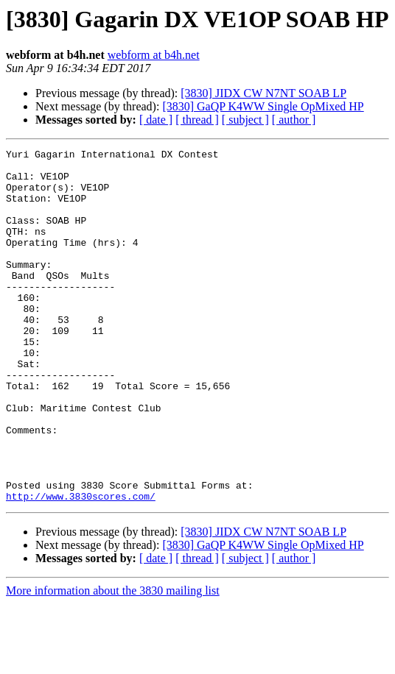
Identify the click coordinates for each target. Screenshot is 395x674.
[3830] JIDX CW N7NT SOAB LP (263, 93)
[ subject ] (245, 119)
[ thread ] (197, 119)
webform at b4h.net (154, 55)
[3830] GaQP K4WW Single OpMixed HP (262, 106)
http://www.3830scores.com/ (80, 566)
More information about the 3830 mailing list (113, 661)
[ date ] (155, 119)
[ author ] (294, 119)
